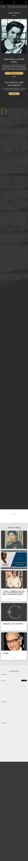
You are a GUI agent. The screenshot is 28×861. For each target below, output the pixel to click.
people (3, 7)
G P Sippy (6, 653)
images (14, 514)
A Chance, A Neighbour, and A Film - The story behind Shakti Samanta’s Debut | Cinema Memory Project (14, 592)
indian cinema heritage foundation (17, 7)
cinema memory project (14, 599)
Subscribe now (14, 73)
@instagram (4, 674)
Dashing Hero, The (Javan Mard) (13, 624)
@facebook (4, 701)
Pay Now (14, 93)
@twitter (3, 680)
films (14, 628)
